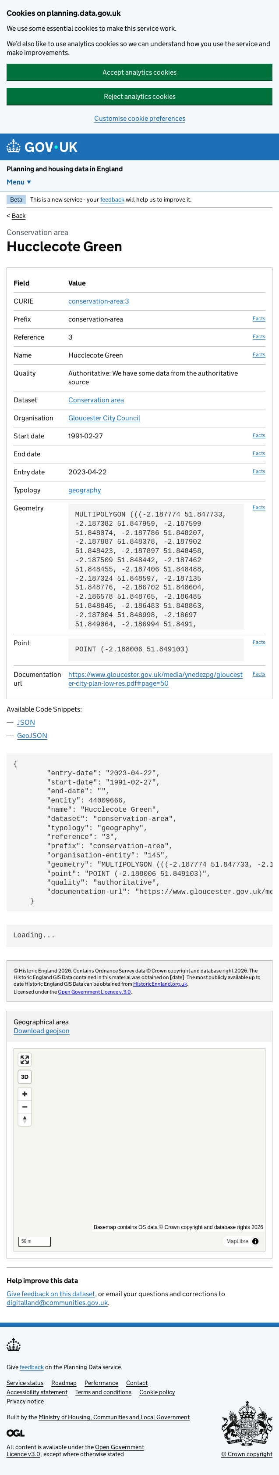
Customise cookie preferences (139, 118)
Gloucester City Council (104, 418)
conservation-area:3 (98, 301)
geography (84, 490)
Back (18, 215)
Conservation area (96, 400)
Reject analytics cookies (140, 96)
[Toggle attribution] (255, 1241)
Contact (137, 1383)
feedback (112, 199)
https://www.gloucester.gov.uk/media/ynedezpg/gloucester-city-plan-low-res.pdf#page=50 (155, 678)
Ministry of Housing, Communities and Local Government (114, 1417)
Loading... (34, 936)
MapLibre (237, 1241)
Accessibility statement (37, 1392)
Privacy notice (25, 1401)
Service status (25, 1383)
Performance (101, 1383)
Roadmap (64, 1383)
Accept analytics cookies (139, 72)
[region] (139, 1150)
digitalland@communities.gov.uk (57, 1302)
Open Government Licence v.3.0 (94, 991)
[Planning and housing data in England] (44, 147)
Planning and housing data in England (65, 169)
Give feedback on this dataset (51, 1294)
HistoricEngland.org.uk (160, 983)
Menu (16, 182)
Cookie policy (157, 1392)
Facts (259, 318)
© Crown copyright (246, 1454)
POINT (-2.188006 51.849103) (131, 650)
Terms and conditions (103, 1392)
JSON (26, 722)
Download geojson (42, 1031)
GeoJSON (32, 735)
